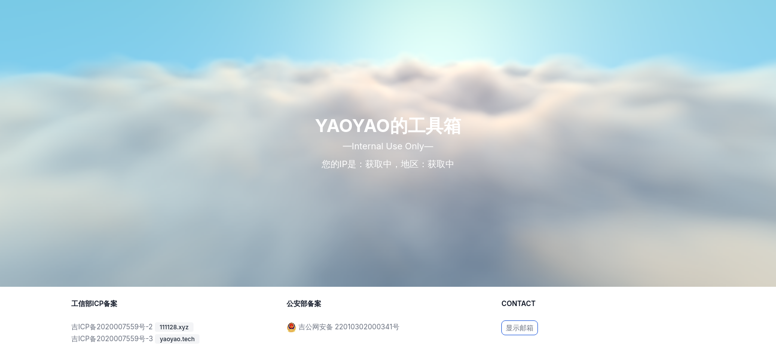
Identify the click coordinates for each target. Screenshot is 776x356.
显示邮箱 (520, 327)
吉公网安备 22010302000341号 (348, 326)
